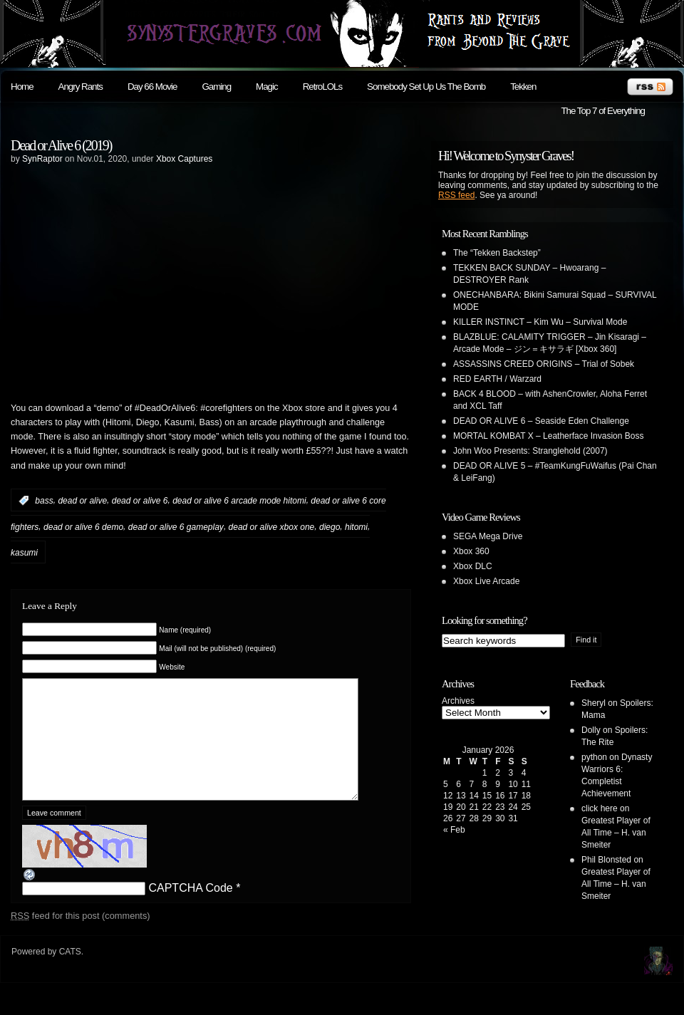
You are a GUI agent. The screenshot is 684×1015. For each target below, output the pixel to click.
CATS (70, 973)
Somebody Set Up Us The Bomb (426, 86)
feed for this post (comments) (80, 937)
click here (599, 808)
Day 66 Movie (152, 86)
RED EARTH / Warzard (497, 379)
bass (44, 501)
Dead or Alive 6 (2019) (61, 145)
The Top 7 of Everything (603, 110)
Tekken (523, 86)
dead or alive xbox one (272, 526)
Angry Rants (80, 86)
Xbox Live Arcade (486, 581)
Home (22, 86)
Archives (458, 701)
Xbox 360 (471, 551)
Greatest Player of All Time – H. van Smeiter (616, 833)
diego (329, 526)
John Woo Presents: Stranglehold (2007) (530, 451)
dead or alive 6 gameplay (176, 526)
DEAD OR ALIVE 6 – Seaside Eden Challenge (541, 421)
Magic (267, 86)
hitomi (356, 526)
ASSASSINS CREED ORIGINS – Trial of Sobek (543, 364)
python (594, 757)
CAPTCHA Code (190, 909)
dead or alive (82, 501)
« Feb (454, 830)
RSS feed (456, 195)
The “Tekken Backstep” (497, 253)
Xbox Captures (184, 159)
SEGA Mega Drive (487, 536)
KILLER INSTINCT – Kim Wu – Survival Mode (540, 322)
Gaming (216, 86)
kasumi (24, 553)
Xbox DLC (472, 566)
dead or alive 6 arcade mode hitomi (239, 501)
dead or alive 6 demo (83, 526)
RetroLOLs (322, 86)
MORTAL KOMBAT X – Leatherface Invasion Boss (548, 436)
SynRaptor (42, 159)
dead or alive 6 (140, 501)
